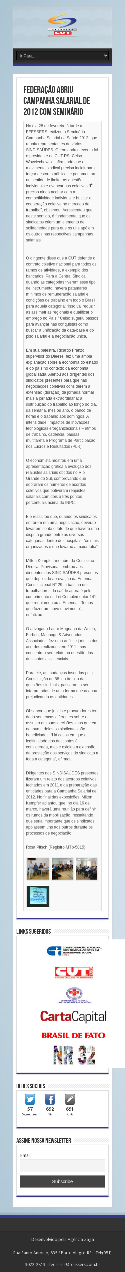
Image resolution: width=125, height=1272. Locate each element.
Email (25, 1155)
